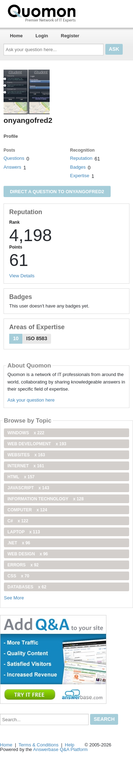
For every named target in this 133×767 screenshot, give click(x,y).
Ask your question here (31, 400)
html (20, 476)
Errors (23, 564)
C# (17, 520)
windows (25, 432)
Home (16, 35)
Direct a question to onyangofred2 (57, 191)
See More (14, 597)
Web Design (27, 553)
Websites (26, 454)
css (18, 575)
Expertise (79, 175)
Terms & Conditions (38, 744)
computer (27, 509)
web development (36, 443)
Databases (26, 586)
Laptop (23, 531)
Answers (12, 167)
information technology (45, 498)
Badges (77, 167)
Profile (11, 136)
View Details (21, 275)
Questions (14, 158)
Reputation (81, 158)
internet (25, 465)
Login (41, 35)
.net (18, 542)
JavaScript (28, 487)
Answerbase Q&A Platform (60, 749)
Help (69, 744)
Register (70, 35)
